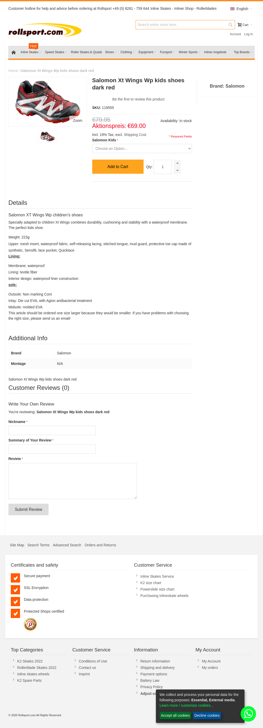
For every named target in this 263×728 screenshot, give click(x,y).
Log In (248, 34)
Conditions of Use (93, 661)
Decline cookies (207, 715)
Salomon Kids (104, 140)
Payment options (153, 674)
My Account (211, 661)
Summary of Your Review (30, 440)
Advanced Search (67, 545)
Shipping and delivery (157, 668)
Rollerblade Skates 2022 (37, 668)
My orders (210, 668)
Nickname (16, 422)
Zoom (77, 120)
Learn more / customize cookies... (186, 705)
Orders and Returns (100, 545)
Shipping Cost (135, 135)
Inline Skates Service (157, 576)
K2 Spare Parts (29, 680)
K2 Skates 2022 (30, 661)
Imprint (84, 674)
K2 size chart (150, 583)
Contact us (87, 668)
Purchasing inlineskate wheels (164, 596)
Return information (155, 661)
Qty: (149, 167)
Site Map (17, 545)
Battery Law (149, 680)
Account (235, 34)
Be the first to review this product (138, 99)
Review (14, 459)
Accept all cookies (175, 715)
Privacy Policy (151, 687)
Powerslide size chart (157, 589)
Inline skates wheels (33, 674)
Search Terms (38, 545)
